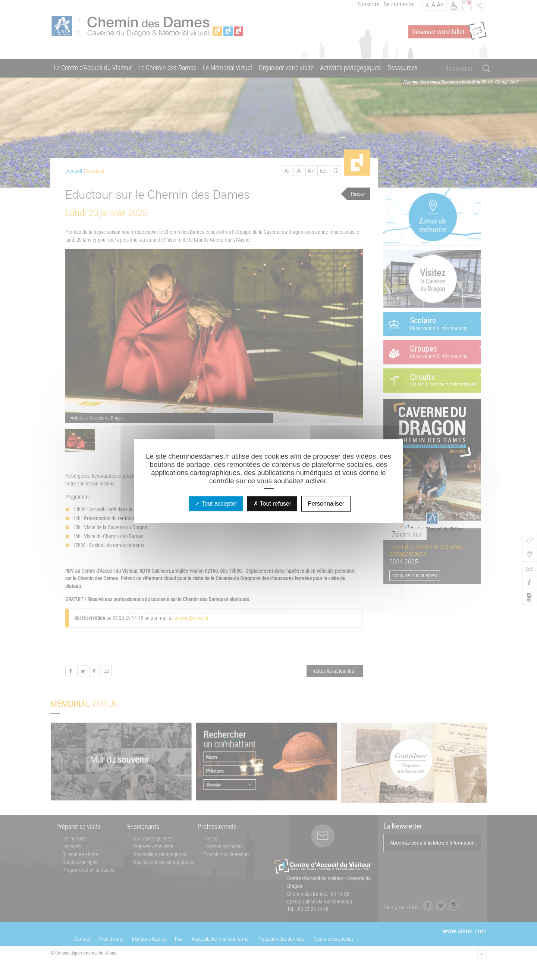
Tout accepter (216, 503)
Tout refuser (272, 503)
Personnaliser (326, 503)
